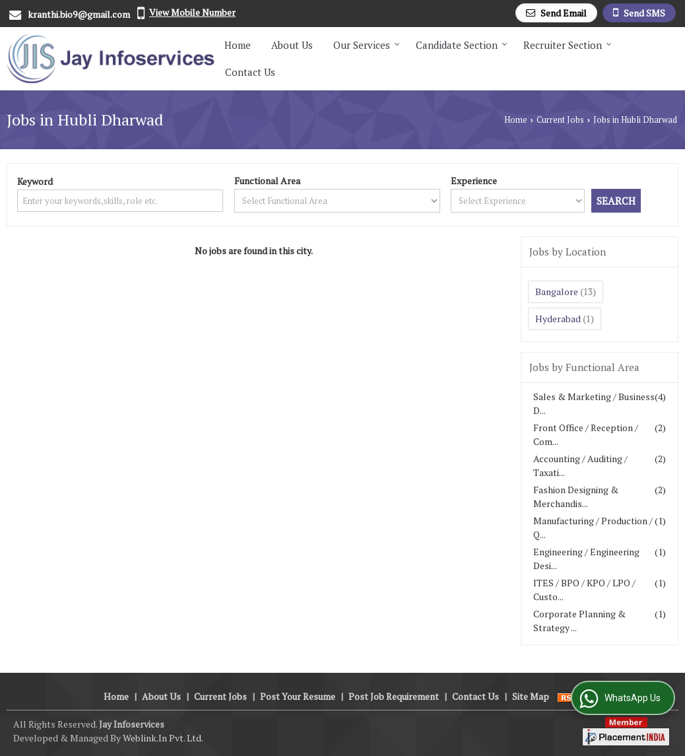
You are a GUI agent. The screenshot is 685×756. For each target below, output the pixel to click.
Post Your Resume (297, 696)
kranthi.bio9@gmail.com (79, 14)
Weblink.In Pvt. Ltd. (163, 738)
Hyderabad (558, 318)
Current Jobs (560, 119)
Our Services (366, 45)
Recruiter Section (567, 45)
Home (237, 45)
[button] (192, 12)
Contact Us (250, 72)
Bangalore (556, 291)
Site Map (530, 696)
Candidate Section (461, 45)
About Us (292, 45)
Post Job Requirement (393, 696)
